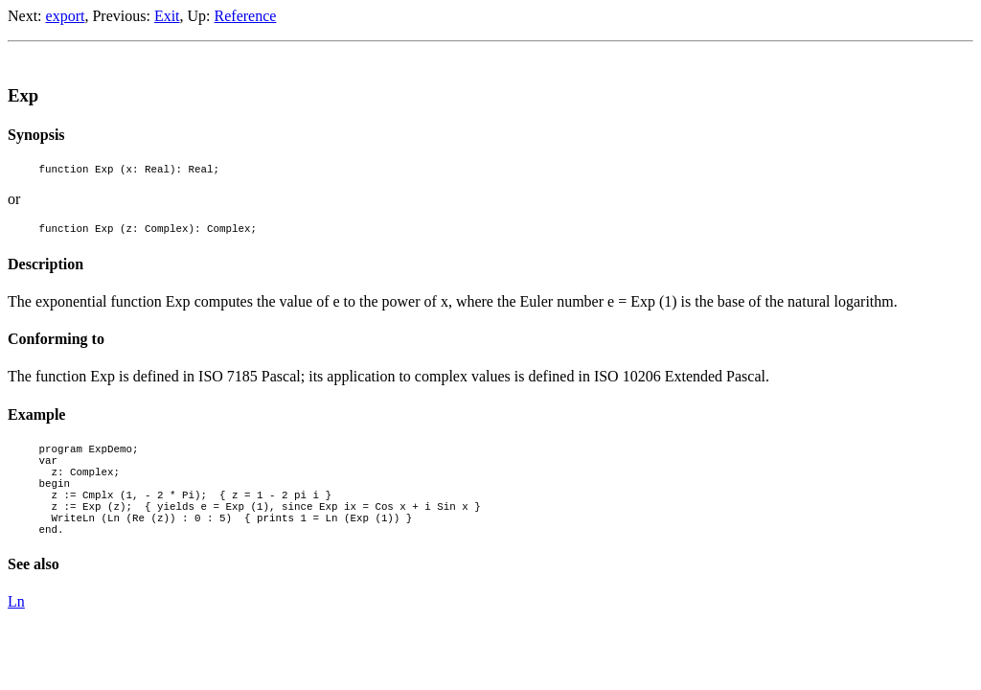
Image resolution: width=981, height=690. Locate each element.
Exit (167, 16)
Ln (16, 630)
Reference (246, 16)
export (65, 16)
